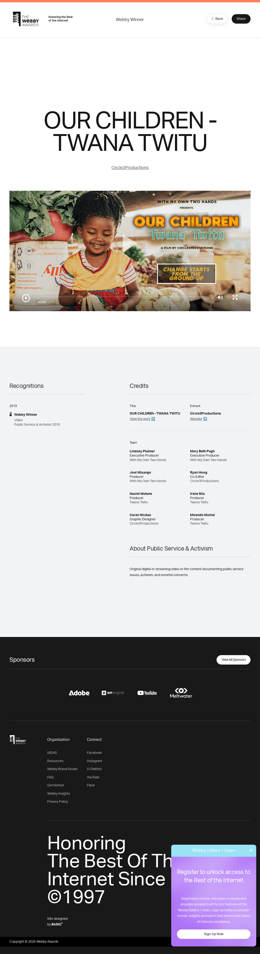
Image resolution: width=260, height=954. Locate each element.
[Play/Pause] (26, 298)
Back (216, 18)
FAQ (50, 777)
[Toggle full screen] (235, 297)
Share (241, 19)
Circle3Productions (130, 168)
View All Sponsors (234, 659)
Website (196, 419)
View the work (140, 419)
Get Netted (55, 785)
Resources (55, 761)
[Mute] (220, 297)
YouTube (93, 777)
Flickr (91, 785)
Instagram (94, 761)
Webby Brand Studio (62, 769)
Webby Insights (58, 793)
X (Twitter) (94, 769)
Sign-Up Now (213, 934)
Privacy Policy (57, 801)
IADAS (52, 753)
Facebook (94, 753)
